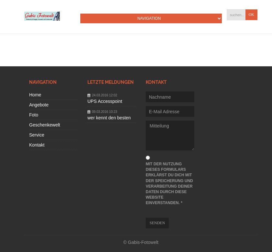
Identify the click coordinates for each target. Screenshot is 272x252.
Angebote (39, 104)
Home (35, 94)
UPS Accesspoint (104, 101)
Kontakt (36, 145)
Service (36, 134)
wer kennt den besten (109, 117)
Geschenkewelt (44, 124)
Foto (33, 114)
